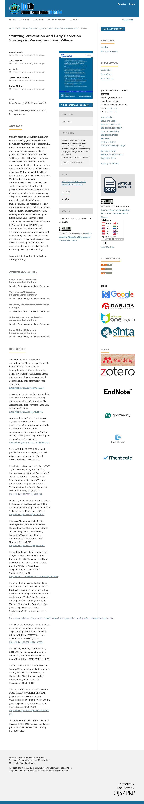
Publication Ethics (109, 134)
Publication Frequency (111, 127)
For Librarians (107, 78)
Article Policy (107, 117)
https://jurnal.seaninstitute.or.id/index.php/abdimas (33, 576)
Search (127, 20)
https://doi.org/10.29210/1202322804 (26, 642)
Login (132, 4)
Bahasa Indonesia (109, 51)
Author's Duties (108, 142)
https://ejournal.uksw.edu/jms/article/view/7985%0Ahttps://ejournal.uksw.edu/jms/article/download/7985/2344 (61, 618)
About (74, 20)
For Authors (106, 74)
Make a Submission (113, 29)
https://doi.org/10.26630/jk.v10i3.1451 (26, 514)
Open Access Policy (110, 131)
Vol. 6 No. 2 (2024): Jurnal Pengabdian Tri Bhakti (53, 28)
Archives (38, 20)
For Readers (106, 70)
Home (12, 20)
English (104, 47)
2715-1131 (112, 111)
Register (122, 4)
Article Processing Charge (113, 145)
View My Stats (107, 247)
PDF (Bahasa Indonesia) (76, 105)
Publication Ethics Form (112, 154)
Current (24, 20)
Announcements (57, 20)
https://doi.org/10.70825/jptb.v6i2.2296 (28, 103)
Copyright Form (108, 158)
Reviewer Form (108, 151)
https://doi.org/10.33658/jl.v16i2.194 (26, 411)
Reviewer (105, 138)
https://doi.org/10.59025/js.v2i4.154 (25, 494)
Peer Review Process (110, 124)
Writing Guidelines (110, 163)
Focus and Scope (109, 120)
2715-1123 (112, 108)
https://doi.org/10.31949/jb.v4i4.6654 (26, 387)
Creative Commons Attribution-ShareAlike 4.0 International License (75, 237)
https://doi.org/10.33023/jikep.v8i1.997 (27, 545)
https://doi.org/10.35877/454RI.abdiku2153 (29, 442)
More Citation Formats (74, 162)
